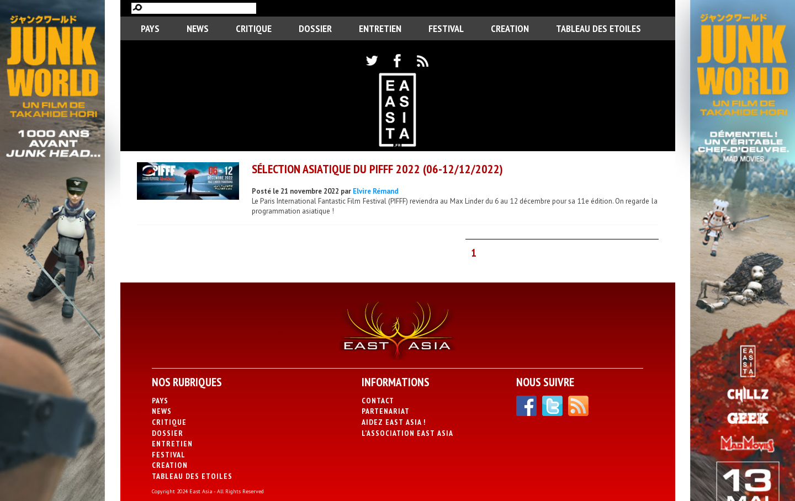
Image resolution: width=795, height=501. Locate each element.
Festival (446, 28)
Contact (378, 401)
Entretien (380, 28)
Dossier (315, 28)
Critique (254, 28)
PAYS (150, 28)
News (198, 28)
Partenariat (386, 411)
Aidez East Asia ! (394, 422)
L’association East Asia (407, 433)
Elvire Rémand (376, 191)
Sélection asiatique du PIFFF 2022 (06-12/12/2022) (377, 169)
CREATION (510, 28)
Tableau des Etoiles (598, 28)
